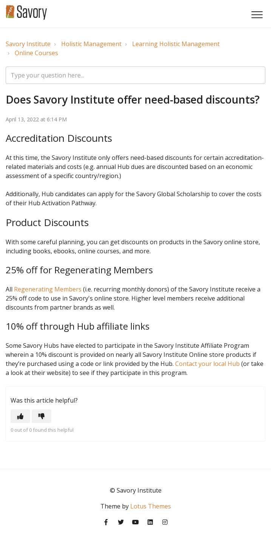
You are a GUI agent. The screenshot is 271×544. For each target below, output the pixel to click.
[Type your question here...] (135, 75)
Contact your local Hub (207, 364)
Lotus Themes (150, 506)
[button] (256, 14)
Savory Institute (28, 44)
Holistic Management (91, 44)
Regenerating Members (48, 289)
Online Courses (36, 53)
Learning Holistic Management (176, 44)
